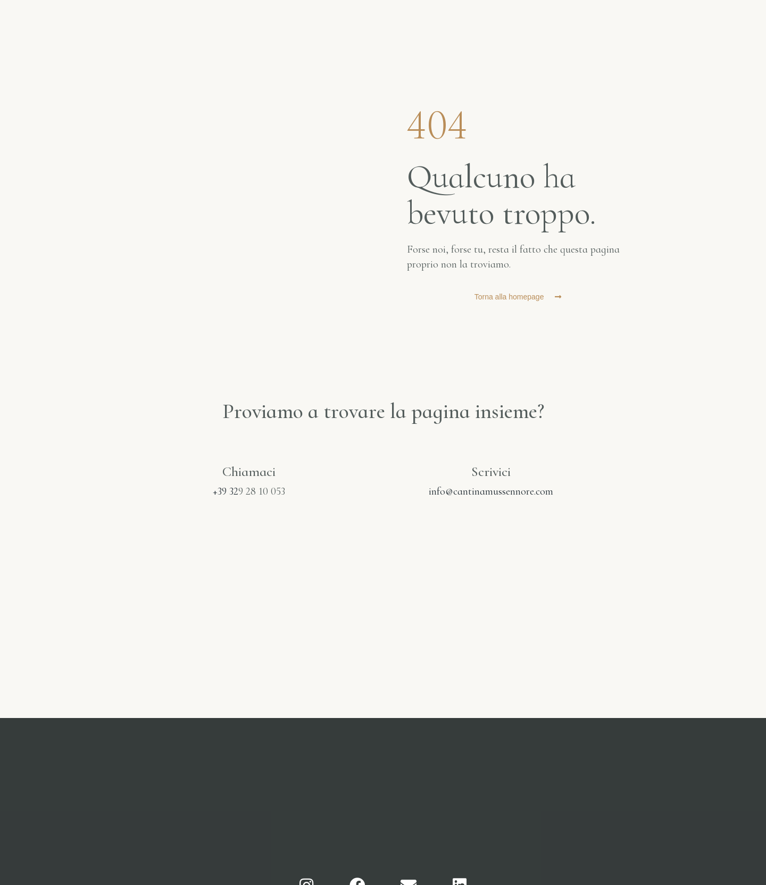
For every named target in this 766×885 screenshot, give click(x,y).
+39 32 (225, 491)
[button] (518, 296)
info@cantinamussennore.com (491, 491)
